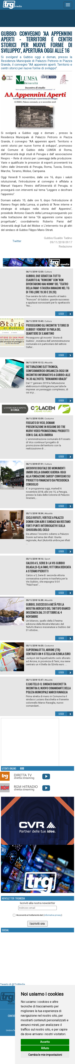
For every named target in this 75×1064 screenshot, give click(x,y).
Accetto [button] (45, 1041)
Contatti (12, 1016)
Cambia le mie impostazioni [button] (45, 1054)
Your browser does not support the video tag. (30, 742)
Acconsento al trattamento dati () (39, 915)
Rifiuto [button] (45, 1048)
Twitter (16, 241)
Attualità (48, 362)
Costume (49, 418)
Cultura (48, 272)
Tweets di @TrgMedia (12, 984)
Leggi (66, 313)
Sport (47, 559)
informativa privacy (52, 915)
